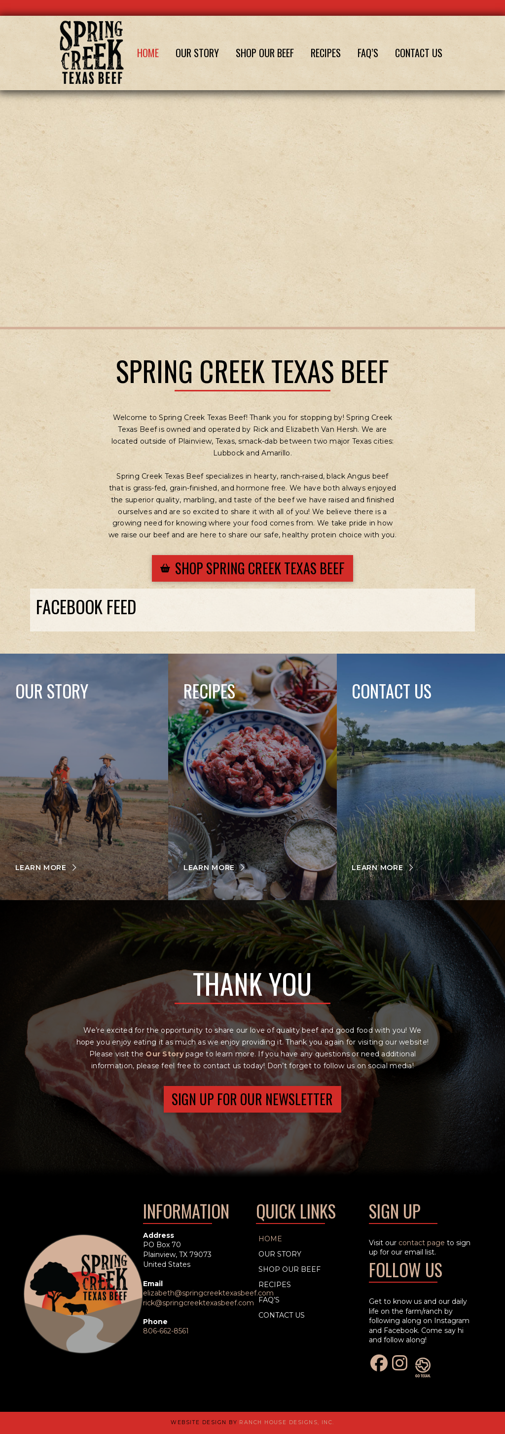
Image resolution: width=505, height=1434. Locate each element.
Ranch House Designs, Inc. (286, 1422)
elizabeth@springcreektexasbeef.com (208, 1293)
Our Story (164, 1053)
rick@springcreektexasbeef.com (198, 1302)
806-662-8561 (166, 1331)
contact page (421, 1242)
